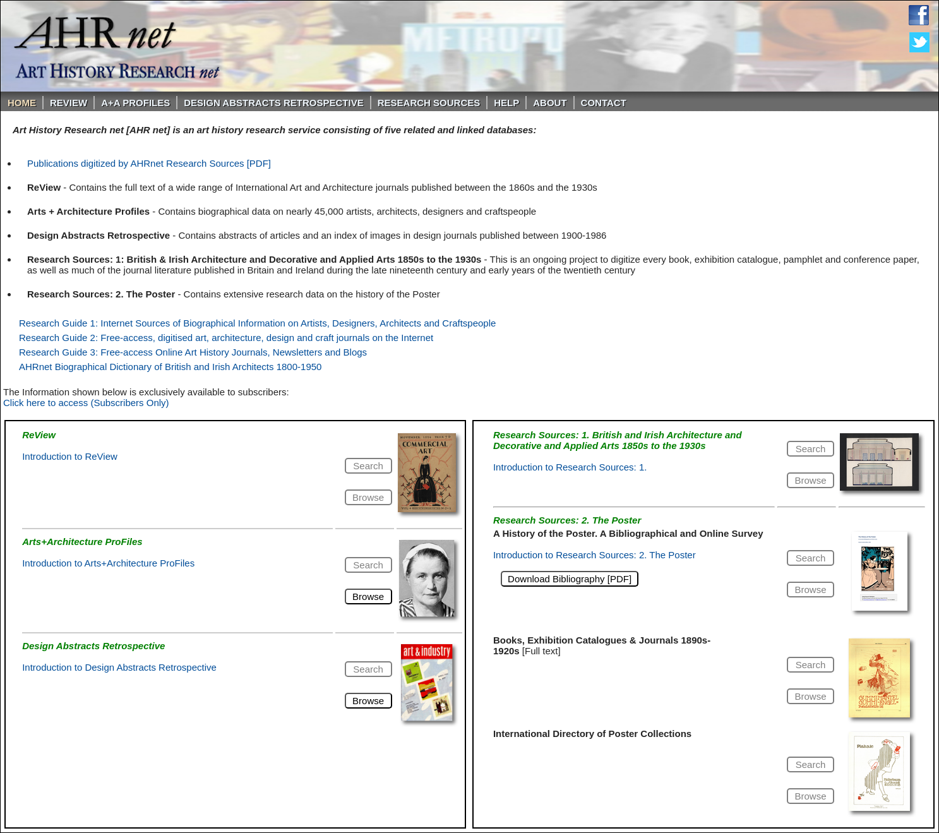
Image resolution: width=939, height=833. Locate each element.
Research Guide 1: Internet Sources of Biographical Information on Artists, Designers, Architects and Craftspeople (257, 323)
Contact (603, 102)
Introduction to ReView (69, 456)
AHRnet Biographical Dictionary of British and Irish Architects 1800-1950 (170, 366)
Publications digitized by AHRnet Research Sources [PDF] (149, 163)
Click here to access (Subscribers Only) (86, 402)
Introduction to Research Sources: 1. (570, 467)
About (549, 102)
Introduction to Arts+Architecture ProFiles (108, 563)
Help (506, 102)
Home (22, 102)
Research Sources (429, 102)
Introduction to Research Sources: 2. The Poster (594, 554)
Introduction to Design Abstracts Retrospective (119, 667)
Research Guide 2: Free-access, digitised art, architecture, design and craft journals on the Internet (226, 337)
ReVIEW (68, 102)
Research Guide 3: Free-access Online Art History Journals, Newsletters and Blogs (193, 352)
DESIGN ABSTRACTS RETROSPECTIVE (273, 102)
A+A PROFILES (135, 102)
